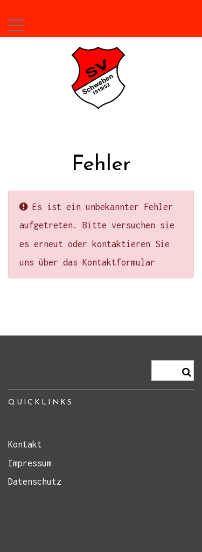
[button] (16, 22)
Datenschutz (34, 481)
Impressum (30, 463)
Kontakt (25, 444)
